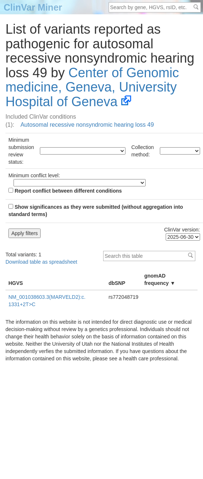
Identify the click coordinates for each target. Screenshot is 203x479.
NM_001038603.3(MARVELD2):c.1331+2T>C (47, 300)
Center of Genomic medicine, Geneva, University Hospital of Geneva (92, 87)
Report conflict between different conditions (65, 191)
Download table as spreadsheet (41, 262)
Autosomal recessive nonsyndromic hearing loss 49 (87, 125)
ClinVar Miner (33, 7)
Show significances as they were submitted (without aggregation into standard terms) (95, 210)
